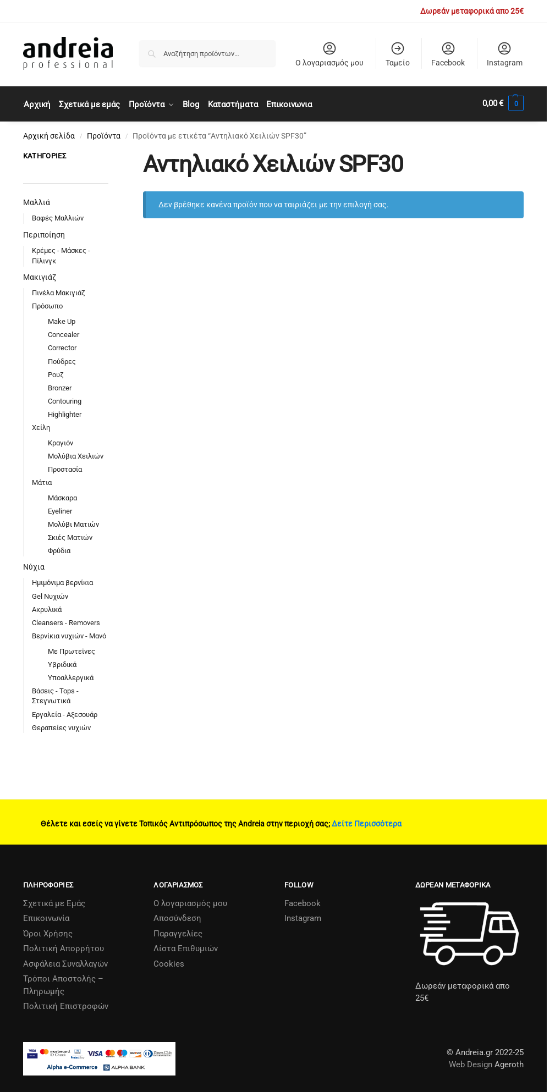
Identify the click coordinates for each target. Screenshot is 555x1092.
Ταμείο (398, 54)
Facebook (448, 54)
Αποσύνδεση (177, 917)
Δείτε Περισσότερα (367, 822)
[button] (503, 103)
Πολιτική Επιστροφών (65, 1005)
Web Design (470, 1063)
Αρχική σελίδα (49, 134)
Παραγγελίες (177, 931)
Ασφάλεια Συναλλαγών (65, 962)
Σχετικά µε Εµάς (54, 901)
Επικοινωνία (46, 917)
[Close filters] (111, 155)
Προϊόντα (103, 134)
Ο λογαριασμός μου (329, 54)
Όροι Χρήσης (48, 931)
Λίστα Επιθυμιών (185, 947)
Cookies (168, 962)
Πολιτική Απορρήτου (63, 947)
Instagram (505, 54)
